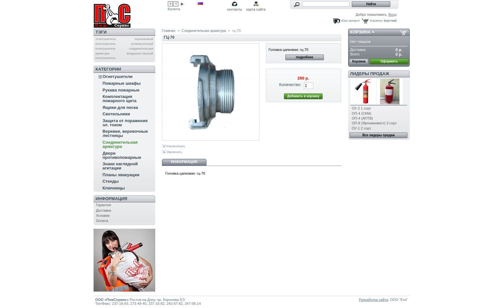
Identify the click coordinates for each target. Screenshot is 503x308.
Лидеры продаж (369, 73)
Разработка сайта (373, 300)
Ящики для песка (120, 107)
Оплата (102, 221)
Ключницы (114, 188)
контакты (234, 9)
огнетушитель (106, 39)
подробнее (304, 57)
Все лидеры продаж (378, 135)
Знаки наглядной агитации (120, 165)
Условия (102, 215)
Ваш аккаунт (350, 20)
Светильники (116, 113)
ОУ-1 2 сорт (361, 128)
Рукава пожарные (121, 90)
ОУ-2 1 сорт (361, 108)
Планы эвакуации (121, 174)
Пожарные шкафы (122, 83)
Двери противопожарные (122, 155)
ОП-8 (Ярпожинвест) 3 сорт (374, 123)
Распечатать (176, 146)
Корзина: (376, 20)
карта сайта (256, 9)
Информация (111, 198)
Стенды (111, 181)
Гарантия (103, 205)
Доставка (103, 210)
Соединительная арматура (120, 144)
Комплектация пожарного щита (119, 98)
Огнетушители (118, 76)
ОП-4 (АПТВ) (362, 118)
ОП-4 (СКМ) (361, 113)
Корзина (360, 32)
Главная (169, 31)
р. (182, 3)
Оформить (388, 61)
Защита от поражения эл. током (125, 122)
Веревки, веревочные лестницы (125, 133)
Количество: (290, 84)
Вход (392, 14)
